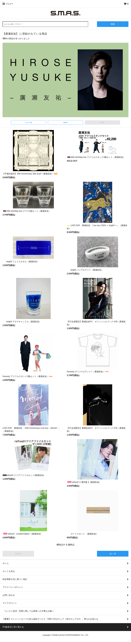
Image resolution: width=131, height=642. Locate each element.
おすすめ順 (28, 122)
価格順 (65, 122)
